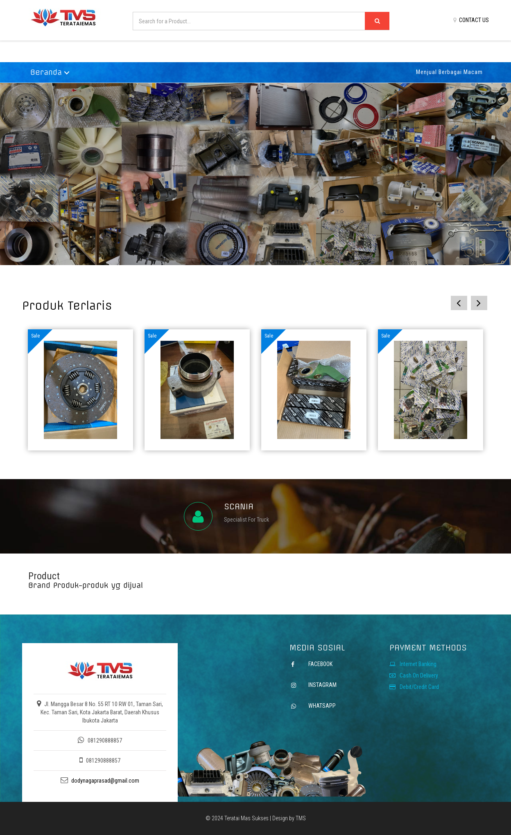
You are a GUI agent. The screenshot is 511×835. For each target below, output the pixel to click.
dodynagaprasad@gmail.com (105, 780)
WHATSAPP (321, 705)
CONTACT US (471, 20)
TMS (301, 818)
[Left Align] (377, 21)
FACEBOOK (320, 664)
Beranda (46, 72)
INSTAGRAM (322, 685)
